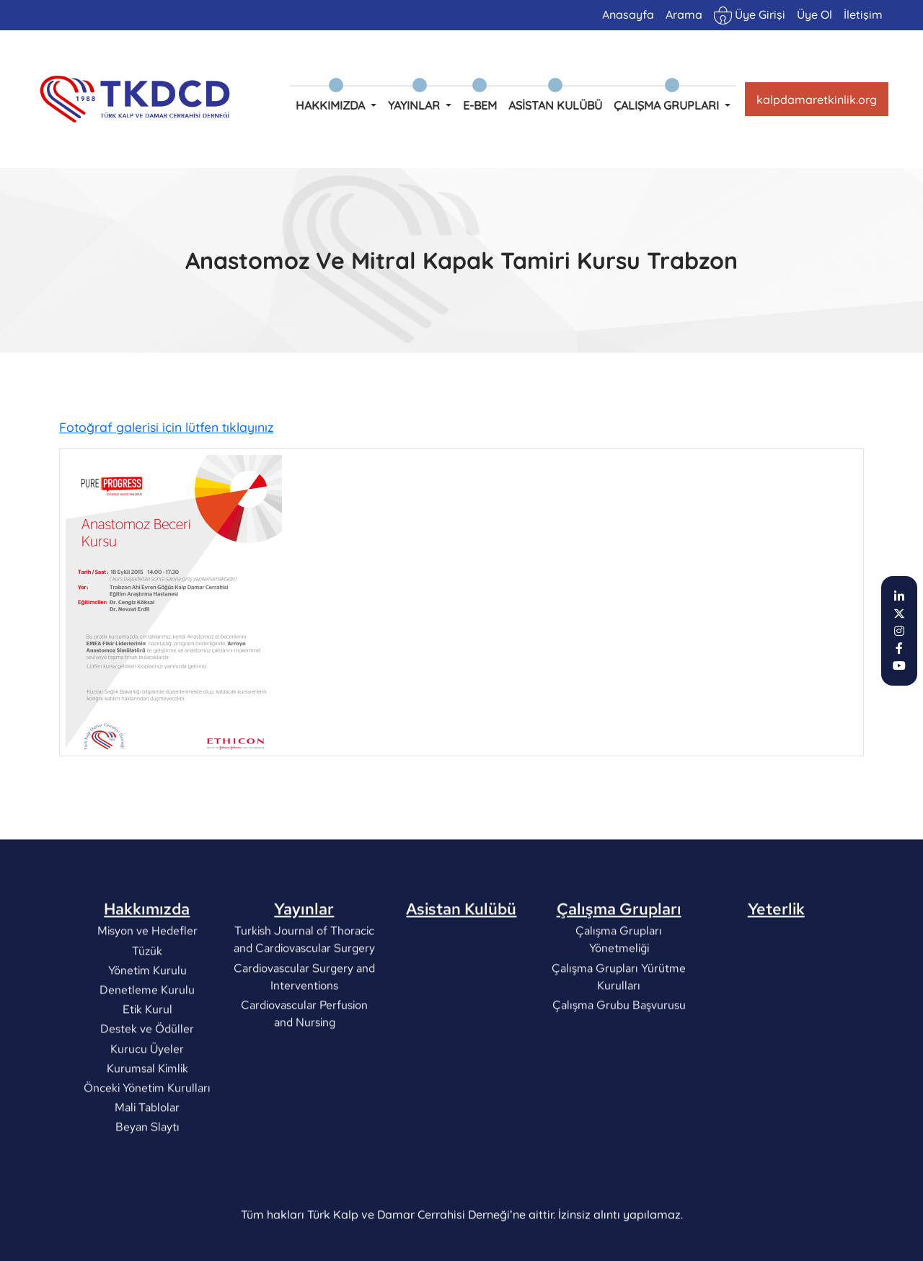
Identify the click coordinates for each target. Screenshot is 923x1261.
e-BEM (480, 105)
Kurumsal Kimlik (146, 1114)
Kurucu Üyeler (147, 1094)
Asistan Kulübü (555, 105)
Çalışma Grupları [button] (668, 105)
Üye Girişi (749, 15)
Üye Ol (814, 14)
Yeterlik (776, 954)
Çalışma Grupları (619, 954)
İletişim (863, 14)
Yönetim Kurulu (146, 1016)
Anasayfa (628, 14)
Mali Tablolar (147, 1153)
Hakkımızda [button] (332, 105)
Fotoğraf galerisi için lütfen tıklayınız (166, 428)
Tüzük (147, 996)
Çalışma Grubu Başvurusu (619, 1050)
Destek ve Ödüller (147, 1075)
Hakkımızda (147, 954)
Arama (684, 14)
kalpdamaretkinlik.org (816, 99)
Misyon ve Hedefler (147, 977)
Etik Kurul (147, 1055)
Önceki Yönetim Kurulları (147, 1133)
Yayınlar (304, 954)
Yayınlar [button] (415, 105)
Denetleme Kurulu (147, 1035)
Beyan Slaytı (147, 1172)
